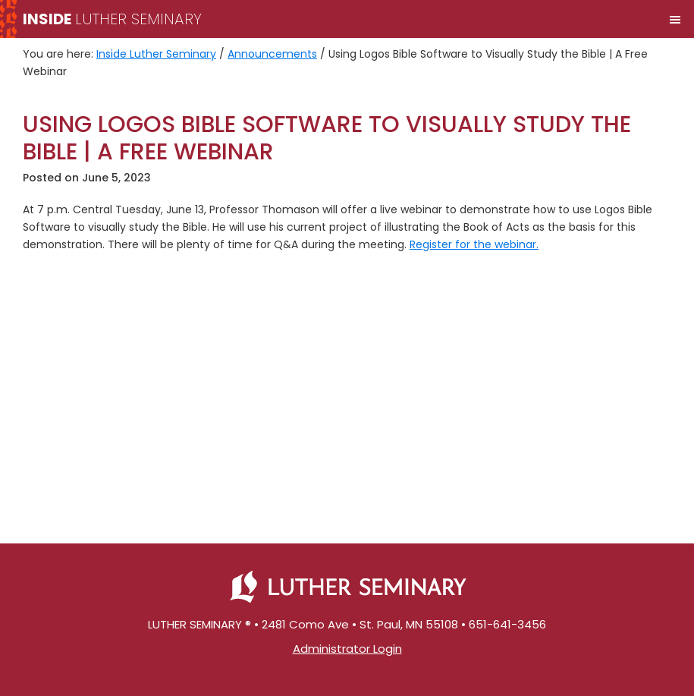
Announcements (272, 53)
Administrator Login (347, 649)
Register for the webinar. (474, 244)
